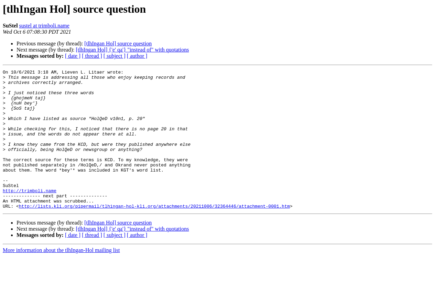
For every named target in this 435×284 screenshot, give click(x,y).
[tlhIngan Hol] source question (118, 43)
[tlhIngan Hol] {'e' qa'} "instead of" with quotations (132, 50)
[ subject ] (115, 56)
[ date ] (72, 56)
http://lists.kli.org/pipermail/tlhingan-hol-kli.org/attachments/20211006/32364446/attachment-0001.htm (154, 234)
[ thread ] (92, 56)
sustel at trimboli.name (44, 26)
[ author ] (137, 56)
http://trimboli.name (29, 215)
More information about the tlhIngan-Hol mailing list (61, 278)
